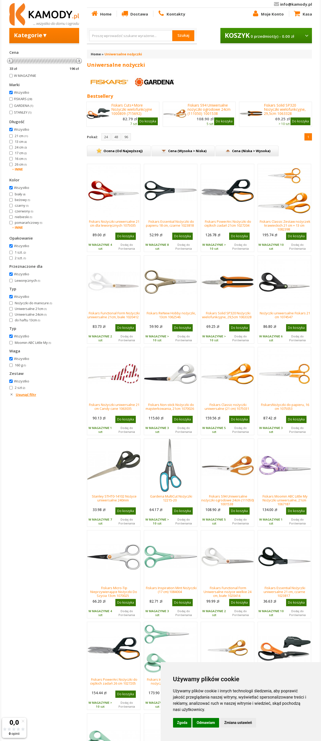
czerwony (24, 211)
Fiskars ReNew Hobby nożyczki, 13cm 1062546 (171, 315)
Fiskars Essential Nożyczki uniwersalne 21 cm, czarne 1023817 (284, 592)
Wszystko (21, 92)
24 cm (21, 147)
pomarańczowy (28, 222)
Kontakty (171, 14)
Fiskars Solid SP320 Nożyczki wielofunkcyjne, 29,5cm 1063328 (285, 109)
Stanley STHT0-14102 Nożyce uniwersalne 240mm (114, 498)
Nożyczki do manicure (33, 303)
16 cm (21, 158)
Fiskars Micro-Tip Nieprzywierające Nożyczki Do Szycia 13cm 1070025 (113, 592)
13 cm (21, 141)
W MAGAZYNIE (25, 75)
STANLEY (22, 112)
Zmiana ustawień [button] (238, 723)
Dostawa (134, 14)
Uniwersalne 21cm (31, 308)
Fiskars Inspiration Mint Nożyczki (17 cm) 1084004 (171, 590)
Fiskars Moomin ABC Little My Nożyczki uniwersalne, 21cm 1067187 (285, 500)
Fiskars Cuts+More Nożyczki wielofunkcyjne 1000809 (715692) (131, 109)
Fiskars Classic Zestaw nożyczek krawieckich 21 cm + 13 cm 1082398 (285, 225)
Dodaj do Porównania (126, 246)
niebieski (23, 216)
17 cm (21, 153)
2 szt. (20, 258)
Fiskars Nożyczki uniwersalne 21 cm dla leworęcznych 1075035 (114, 223)
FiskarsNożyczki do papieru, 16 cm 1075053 (285, 406)
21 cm (21, 136)
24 (106, 137)
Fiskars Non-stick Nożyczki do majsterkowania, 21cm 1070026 (170, 406)
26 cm (21, 164)
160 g (20, 365)
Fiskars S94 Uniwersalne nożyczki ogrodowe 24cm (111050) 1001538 (209, 109)
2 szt (20, 387)
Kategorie (31, 35)
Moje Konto (267, 14)
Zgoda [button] (182, 723)
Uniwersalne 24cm (31, 314)
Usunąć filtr (26, 394)
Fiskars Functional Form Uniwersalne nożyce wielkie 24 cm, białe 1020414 (227, 592)
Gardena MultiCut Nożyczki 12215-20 (171, 498)
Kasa (302, 14)
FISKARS (23, 99)
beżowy (22, 199)
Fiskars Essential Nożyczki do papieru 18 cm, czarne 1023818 (170, 223)
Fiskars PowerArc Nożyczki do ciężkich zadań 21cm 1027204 (227, 223)
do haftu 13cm (27, 320)
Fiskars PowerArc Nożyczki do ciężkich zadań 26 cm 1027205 (113, 681)
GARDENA (23, 105)
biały (20, 194)
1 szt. (20, 252)
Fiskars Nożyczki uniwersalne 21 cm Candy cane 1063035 (114, 406)
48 (116, 137)
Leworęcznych (27, 280)
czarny (21, 205)
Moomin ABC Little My (33, 342)
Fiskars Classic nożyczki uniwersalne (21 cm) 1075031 (227, 406)
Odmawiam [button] (206, 723)
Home (101, 14)
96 (126, 137)
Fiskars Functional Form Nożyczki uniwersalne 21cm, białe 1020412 (113, 315)
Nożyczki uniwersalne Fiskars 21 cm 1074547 (285, 315)
